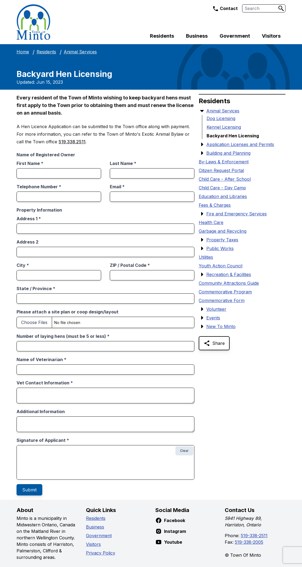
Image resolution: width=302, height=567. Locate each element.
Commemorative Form (222, 300)
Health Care (211, 222)
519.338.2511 (72, 141)
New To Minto (221, 326)
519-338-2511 (254, 535)
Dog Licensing (221, 118)
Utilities (206, 257)
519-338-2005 (249, 542)
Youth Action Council (220, 265)
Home (23, 51)
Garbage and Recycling (222, 231)
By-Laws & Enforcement (224, 161)
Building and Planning (228, 153)
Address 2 (27, 242)
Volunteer (216, 309)
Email (117, 186)
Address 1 (29, 218)
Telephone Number (39, 186)
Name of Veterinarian (41, 359)
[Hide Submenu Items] (202, 111)
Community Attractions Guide (229, 283)
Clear (184, 451)
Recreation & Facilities (228, 274)
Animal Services (80, 51)
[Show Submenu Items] (202, 144)
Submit (29, 490)
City (23, 265)
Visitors (271, 36)
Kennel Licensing (224, 127)
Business (197, 36)
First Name (30, 163)
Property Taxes (222, 239)
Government (235, 36)
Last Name (123, 163)
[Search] (281, 8)
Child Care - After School (225, 179)
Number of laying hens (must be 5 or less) (63, 336)
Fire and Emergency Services (236, 213)
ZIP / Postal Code (130, 265)
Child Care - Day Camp (222, 187)
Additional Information (41, 411)
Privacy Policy (100, 553)
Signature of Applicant (43, 440)
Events (213, 317)
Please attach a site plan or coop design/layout (67, 312)
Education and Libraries (223, 196)
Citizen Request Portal (221, 170)
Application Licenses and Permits (240, 144)
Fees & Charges (215, 205)
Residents (162, 36)
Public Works (220, 248)
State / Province (36, 288)
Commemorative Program (225, 291)
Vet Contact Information (45, 382)
